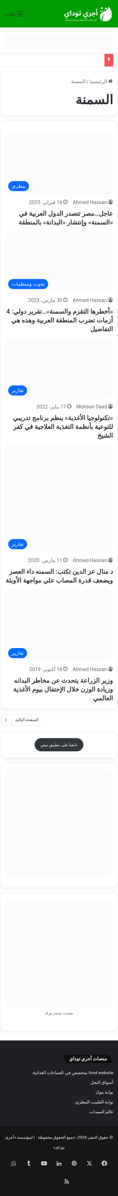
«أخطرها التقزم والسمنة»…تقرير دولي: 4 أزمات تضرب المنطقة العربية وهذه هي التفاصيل (59, 320)
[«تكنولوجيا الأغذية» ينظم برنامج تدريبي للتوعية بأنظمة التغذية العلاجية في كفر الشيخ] (59, 368)
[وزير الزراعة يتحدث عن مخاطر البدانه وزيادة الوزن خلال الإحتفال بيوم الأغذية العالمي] (59, 625)
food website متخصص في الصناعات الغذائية (73, 1072)
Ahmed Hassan (90, 202)
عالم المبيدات (101, 1111)
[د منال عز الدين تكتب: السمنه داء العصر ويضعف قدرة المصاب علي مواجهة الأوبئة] (59, 498)
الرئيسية (101, 81)
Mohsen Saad (91, 407)
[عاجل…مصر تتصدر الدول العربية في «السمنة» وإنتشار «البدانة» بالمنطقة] (59, 164)
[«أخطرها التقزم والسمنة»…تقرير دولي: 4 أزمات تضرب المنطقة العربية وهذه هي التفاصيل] (59, 261)
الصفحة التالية (22, 720)
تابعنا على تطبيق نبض (59, 745)
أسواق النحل (101, 1082)
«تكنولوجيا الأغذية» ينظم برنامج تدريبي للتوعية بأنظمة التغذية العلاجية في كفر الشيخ (63, 426)
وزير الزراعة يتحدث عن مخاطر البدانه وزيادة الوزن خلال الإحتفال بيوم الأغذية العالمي (63, 689)
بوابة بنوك (104, 1092)
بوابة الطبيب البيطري (94, 1101)
